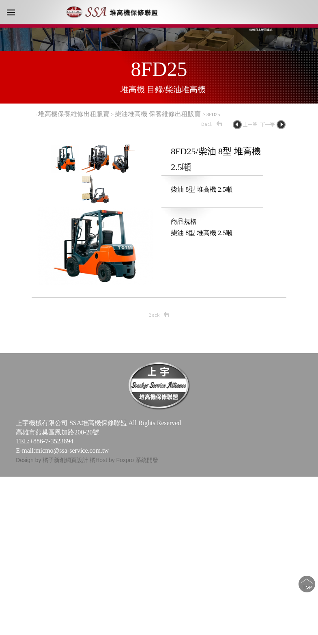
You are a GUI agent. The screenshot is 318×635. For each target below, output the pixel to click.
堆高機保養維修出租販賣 (74, 113)
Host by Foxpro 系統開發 (126, 460)
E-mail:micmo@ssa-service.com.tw (62, 450)
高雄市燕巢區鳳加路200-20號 (57, 432)
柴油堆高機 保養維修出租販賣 (158, 113)
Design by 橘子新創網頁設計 (53, 460)
